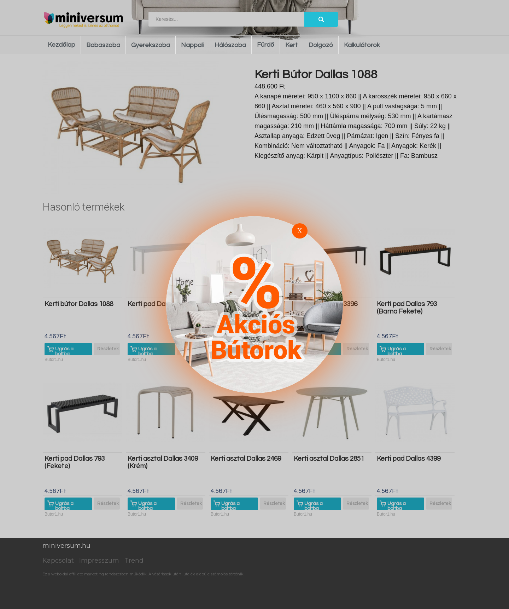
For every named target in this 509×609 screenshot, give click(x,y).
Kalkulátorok (362, 45)
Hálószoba (230, 45)
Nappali (192, 45)
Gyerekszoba (150, 45)
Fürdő (265, 44)
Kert (291, 45)
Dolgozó (321, 45)
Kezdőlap (61, 44)
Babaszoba (103, 45)
